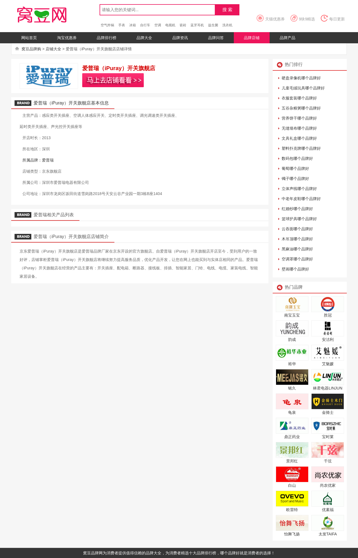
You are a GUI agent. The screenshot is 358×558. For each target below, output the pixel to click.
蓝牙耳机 (197, 25)
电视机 (170, 25)
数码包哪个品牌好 (297, 158)
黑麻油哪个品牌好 (297, 249)
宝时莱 (328, 436)
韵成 (292, 339)
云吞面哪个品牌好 (297, 229)
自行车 (145, 25)
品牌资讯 (180, 37)
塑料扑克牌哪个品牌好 (301, 148)
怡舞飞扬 (292, 534)
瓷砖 (183, 25)
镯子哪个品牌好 (295, 178)
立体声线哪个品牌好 (299, 188)
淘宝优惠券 (67, 37)
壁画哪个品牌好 (295, 269)
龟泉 (292, 412)
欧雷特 (292, 509)
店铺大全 (53, 49)
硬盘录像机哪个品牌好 (301, 78)
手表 (121, 25)
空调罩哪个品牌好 (297, 259)
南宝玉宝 (292, 315)
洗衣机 (227, 25)
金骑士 (328, 412)
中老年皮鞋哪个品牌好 (301, 198)
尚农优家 (328, 485)
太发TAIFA (328, 534)
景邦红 (292, 461)
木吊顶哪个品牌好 (297, 239)
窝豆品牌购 (31, 49)
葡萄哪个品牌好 (295, 168)
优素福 (328, 509)
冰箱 (132, 25)
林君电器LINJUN (327, 388)
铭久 (292, 388)
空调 (157, 25)
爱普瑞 (48, 160)
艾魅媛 (328, 364)
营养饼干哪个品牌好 (299, 118)
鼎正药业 (292, 436)
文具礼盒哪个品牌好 (299, 138)
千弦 (328, 461)
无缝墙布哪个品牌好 (299, 128)
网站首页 (29, 37)
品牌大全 (144, 37)
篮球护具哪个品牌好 (299, 219)
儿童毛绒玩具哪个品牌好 (303, 88)
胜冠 (328, 315)
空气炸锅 (107, 25)
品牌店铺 (252, 37)
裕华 (292, 364)
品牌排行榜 (106, 37)
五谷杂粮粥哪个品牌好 (301, 108)
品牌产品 (287, 37)
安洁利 (328, 339)
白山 (292, 485)
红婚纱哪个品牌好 (297, 208)
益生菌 (213, 25)
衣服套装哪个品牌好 (299, 98)
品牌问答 (216, 37)
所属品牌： (32, 160)
